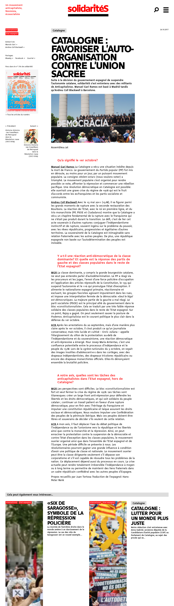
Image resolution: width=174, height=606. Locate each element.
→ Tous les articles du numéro (17, 115)
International (11, 30)
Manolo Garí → (11, 45)
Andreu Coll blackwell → (14, 47)
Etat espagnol (12, 34)
